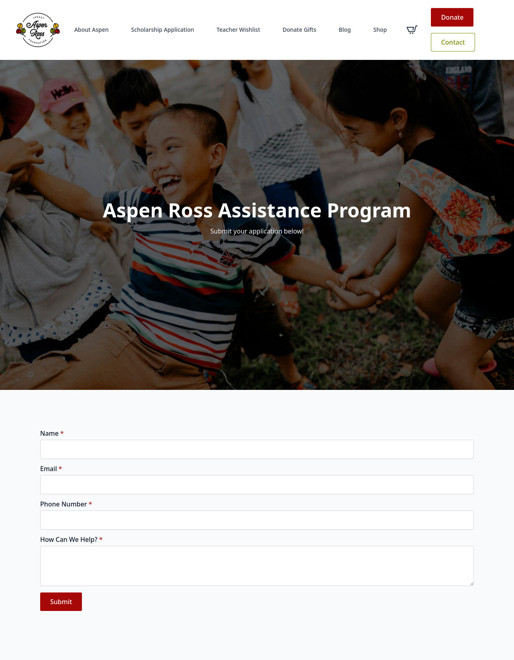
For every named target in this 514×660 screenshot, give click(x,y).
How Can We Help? (71, 539)
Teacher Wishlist (238, 29)
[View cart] (412, 30)
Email (51, 468)
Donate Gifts (299, 29)
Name (52, 433)
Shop (380, 29)
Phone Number (66, 504)
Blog (345, 29)
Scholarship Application (162, 29)
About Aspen (91, 29)
